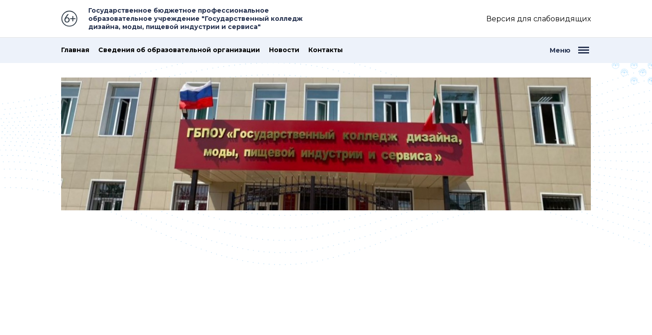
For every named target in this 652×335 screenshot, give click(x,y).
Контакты (325, 50)
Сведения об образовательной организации (179, 50)
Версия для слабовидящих (538, 19)
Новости (284, 50)
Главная (75, 50)
